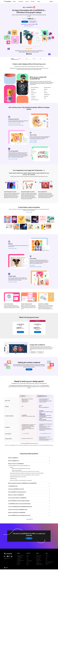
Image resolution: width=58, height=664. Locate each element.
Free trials (28, 556)
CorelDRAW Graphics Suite (21, 555)
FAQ (40, 58)
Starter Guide (33, 352)
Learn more (29, 369)
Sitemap (28, 564)
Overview (12, 58)
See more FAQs (29, 519)
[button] (15, 1)
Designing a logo (32, 142)
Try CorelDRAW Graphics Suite (45, 433)
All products (18, 564)
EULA (46, 559)
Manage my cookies (48, 564)
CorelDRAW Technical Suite (21, 560)
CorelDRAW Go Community (40, 564)
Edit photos (31, 265)
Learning (28, 559)
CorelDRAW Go (19, 559)
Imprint (47, 565)
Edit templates (28, 212)
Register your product (39, 555)
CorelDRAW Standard (20, 556)
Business (28, 555)
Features (19, 58)
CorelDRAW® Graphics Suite (37, 385)
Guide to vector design (30, 560)
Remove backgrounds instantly (35, 266)
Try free (25, 21)
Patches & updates (39, 556)
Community (40, 352)
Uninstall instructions (39, 560)
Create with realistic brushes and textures (15, 125)
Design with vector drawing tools (13, 123)
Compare (34, 58)
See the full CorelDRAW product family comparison (29, 443)
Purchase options (32, 21)
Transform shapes (33, 140)
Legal (46, 560)
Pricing (26, 58)
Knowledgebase (38, 559)
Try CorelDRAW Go (26, 433)
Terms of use (47, 555)
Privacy (47, 556)
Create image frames (11, 248)
